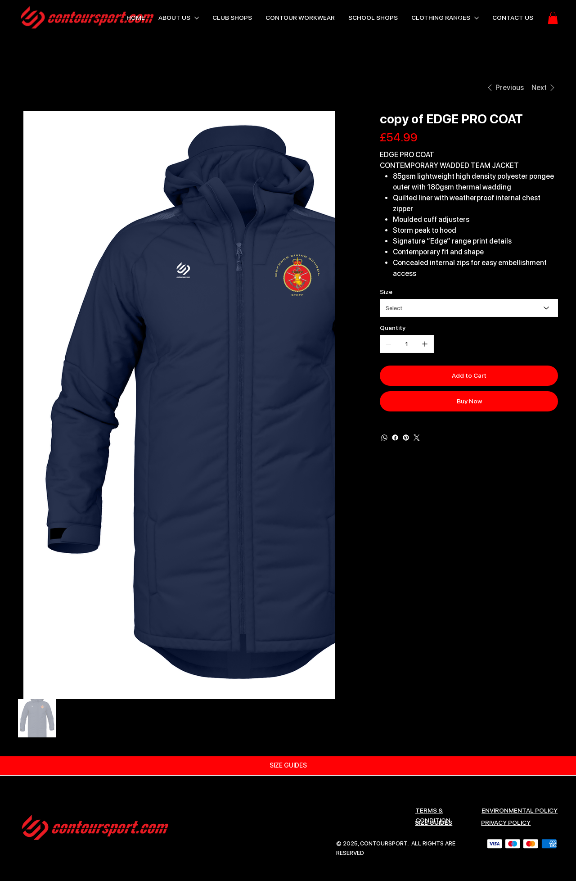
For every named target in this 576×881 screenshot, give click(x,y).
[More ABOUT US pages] (196, 18)
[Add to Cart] (469, 376)
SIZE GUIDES (433, 822)
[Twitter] (416, 437)
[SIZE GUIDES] (288, 765)
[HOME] (28, 87)
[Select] (469, 308)
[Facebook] (395, 437)
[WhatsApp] (384, 437)
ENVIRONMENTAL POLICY (520, 810)
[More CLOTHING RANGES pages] (476, 18)
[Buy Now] (469, 401)
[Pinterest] (405, 437)
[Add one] (425, 344)
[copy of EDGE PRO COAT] (86, 87)
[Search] (458, 18)
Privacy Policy (506, 822)
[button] (553, 18)
